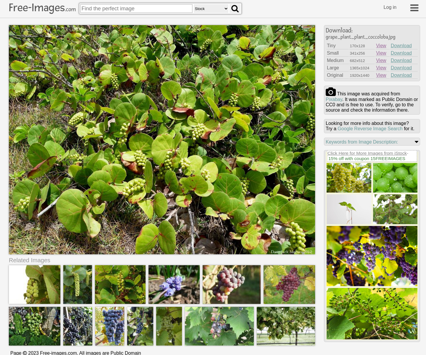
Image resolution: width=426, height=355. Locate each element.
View (381, 45)
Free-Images (42, 7)
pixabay (334, 99)
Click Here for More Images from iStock (367, 153)
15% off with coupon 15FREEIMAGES (366, 158)
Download (401, 45)
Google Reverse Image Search (370, 128)
